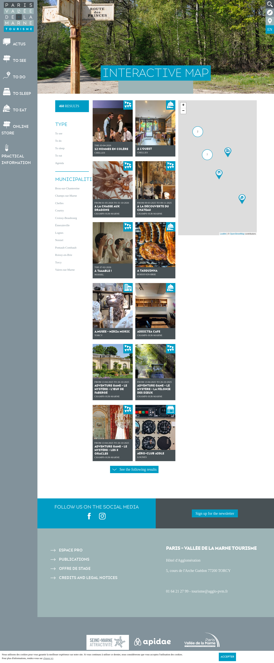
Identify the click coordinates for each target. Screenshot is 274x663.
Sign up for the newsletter (215, 513)
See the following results (134, 469)
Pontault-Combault (66, 247)
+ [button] (183, 105)
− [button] (183, 111)
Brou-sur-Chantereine (67, 188)
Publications (74, 559)
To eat (14, 108)
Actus (14, 42)
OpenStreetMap (237, 234)
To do (14, 75)
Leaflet (223, 234)
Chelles (59, 203)
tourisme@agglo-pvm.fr (210, 591)
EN (269, 29)
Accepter (227, 656)
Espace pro (71, 550)
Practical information (16, 154)
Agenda (59, 163)
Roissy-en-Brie (63, 254)
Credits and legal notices (88, 577)
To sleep (16, 92)
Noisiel (59, 240)
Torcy (58, 262)
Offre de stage (75, 568)
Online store (15, 128)
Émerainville (62, 225)
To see (14, 59)
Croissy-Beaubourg (66, 218)
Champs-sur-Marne (66, 195)
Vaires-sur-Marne (65, 269)
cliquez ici (48, 658)
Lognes (59, 232)
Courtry (59, 210)
